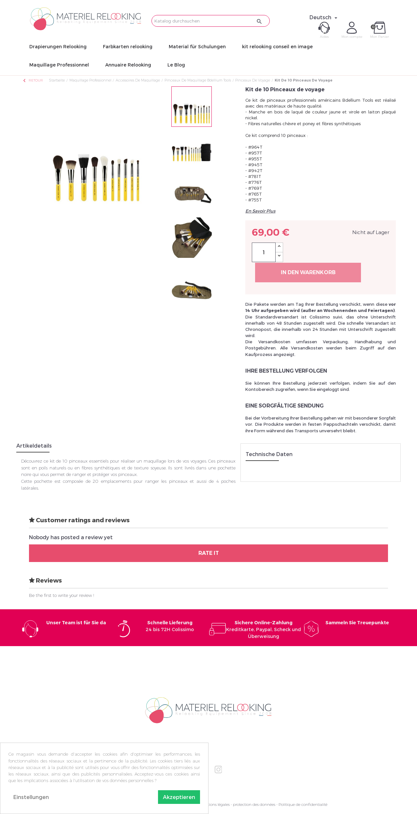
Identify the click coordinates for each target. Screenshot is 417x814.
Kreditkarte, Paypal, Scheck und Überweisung (263, 629)
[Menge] (264, 252)
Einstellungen (31, 797)
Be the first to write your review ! (61, 595)
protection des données (254, 804)
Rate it (208, 553)
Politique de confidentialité (303, 804)
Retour (32, 80)
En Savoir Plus (260, 211)
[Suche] (210, 21)
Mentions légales (215, 804)
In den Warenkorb (308, 272)
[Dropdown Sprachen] (324, 17)
